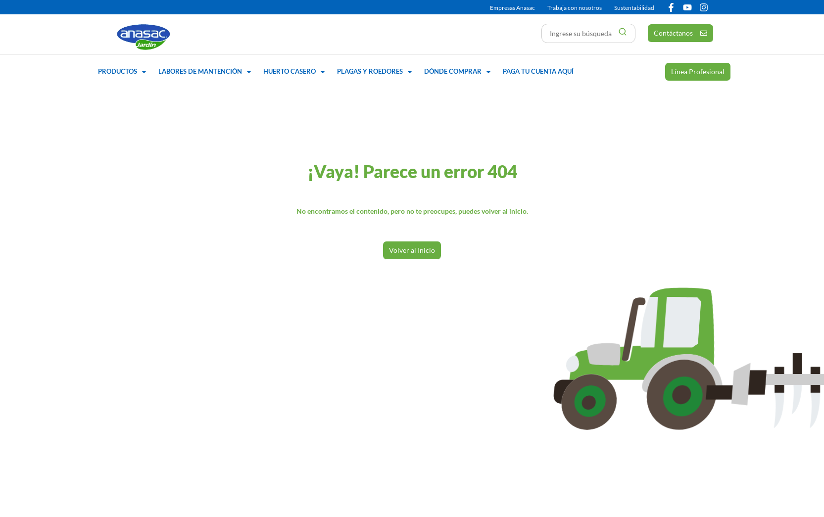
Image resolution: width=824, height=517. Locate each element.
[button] (123, 72)
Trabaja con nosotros (574, 7)
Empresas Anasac (512, 7)
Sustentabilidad (634, 7)
